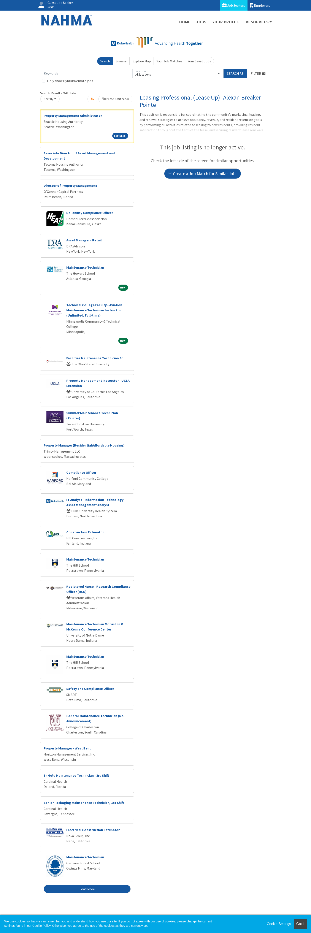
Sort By (48, 99)
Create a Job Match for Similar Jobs (202, 173)
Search (105, 61)
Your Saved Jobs (199, 61)
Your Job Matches (169, 61)
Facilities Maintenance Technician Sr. (94, 358)
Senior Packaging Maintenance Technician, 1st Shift (84, 802)
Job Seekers (233, 5)
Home (184, 21)
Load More (87, 889)
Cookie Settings (279, 924)
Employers (260, 5)
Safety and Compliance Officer (90, 688)
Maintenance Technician (85, 267)
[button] (258, 73)
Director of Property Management (70, 185)
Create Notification (116, 99)
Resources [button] (257, 21)
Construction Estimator (85, 532)
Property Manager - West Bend (67, 748)
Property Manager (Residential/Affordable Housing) (84, 445)
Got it (300, 924)
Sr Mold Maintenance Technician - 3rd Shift (76, 775)
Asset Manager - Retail (84, 240)
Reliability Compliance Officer (89, 213)
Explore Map (141, 61)
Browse (121, 61)
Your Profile (226, 21)
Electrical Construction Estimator (93, 830)
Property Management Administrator (73, 115)
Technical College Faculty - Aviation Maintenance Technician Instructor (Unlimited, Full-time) (94, 310)
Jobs (201, 21)
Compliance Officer (81, 472)
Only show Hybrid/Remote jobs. (70, 81)
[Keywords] (87, 73)
